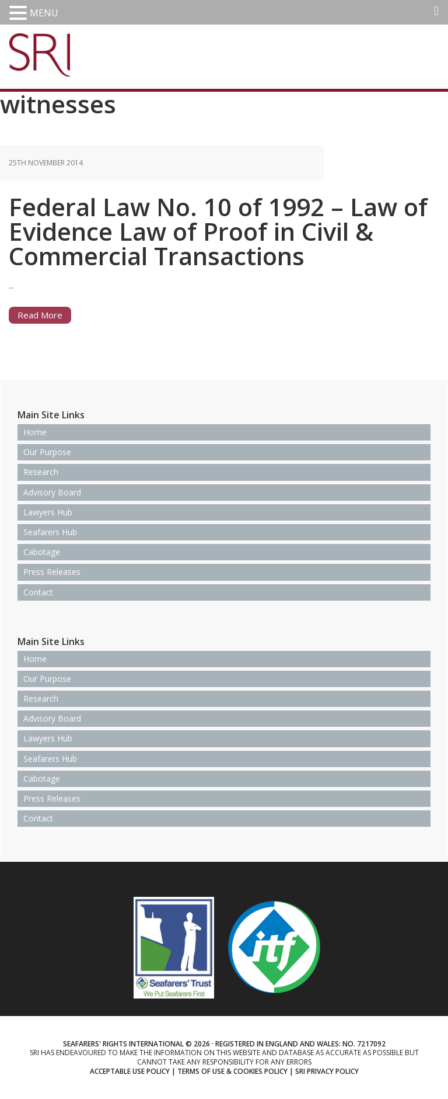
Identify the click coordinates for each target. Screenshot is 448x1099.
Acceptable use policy (130, 1071)
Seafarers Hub (50, 532)
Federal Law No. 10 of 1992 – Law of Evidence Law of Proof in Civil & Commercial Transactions (218, 231)
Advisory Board (52, 492)
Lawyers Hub (47, 512)
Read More (40, 315)
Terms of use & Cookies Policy (232, 1071)
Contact (38, 592)
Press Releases (51, 571)
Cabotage (41, 551)
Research (40, 471)
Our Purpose (47, 451)
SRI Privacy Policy (327, 1071)
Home (35, 432)
